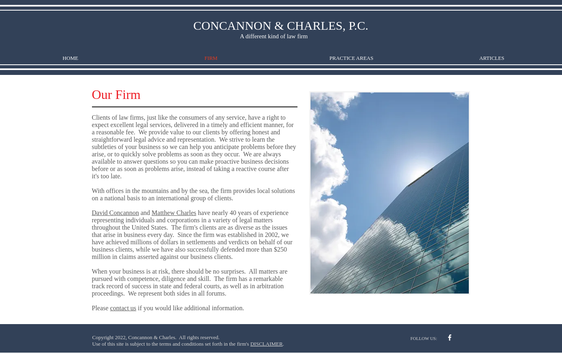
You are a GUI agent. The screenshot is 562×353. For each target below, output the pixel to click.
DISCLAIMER (266, 344)
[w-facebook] (450, 337)
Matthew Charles (174, 212)
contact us (123, 308)
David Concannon (115, 212)
